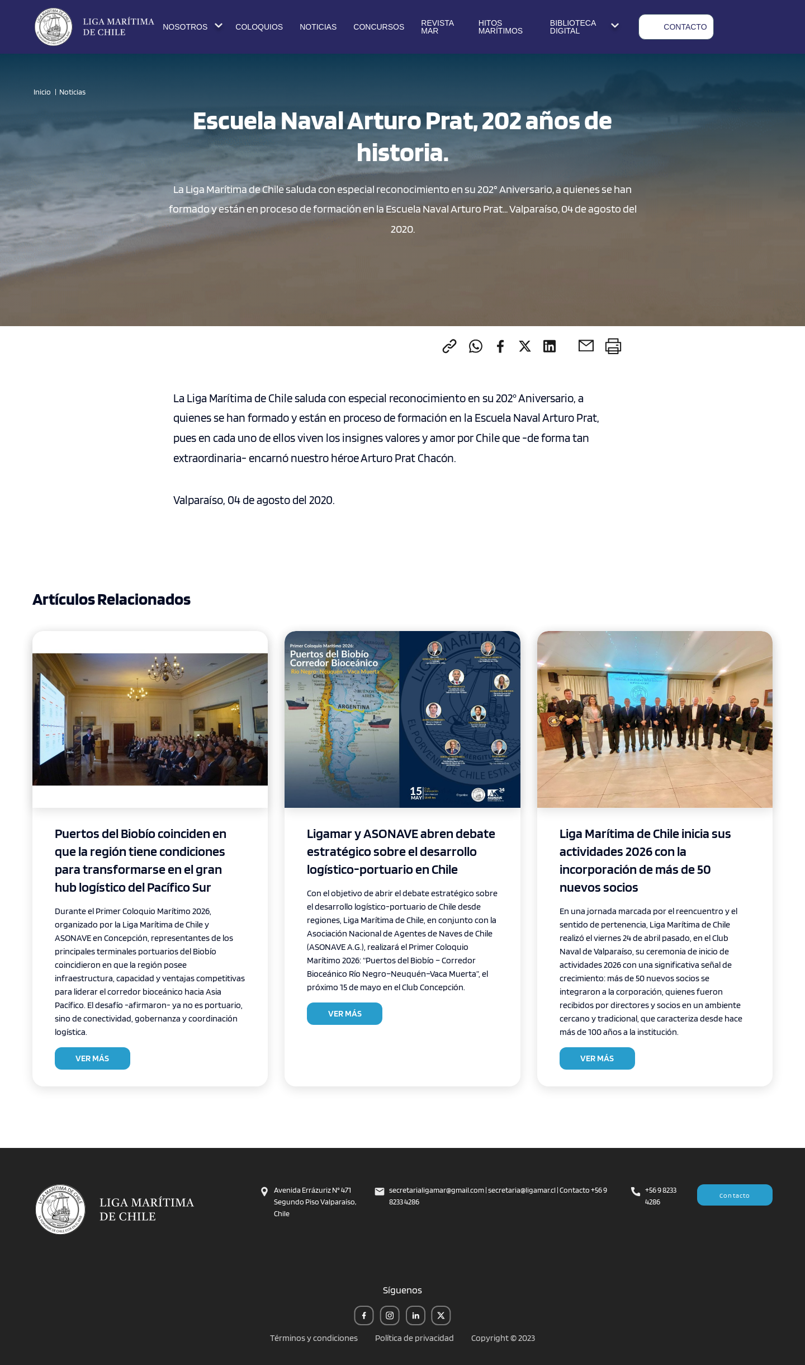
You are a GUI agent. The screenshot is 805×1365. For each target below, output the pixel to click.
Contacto (735, 1195)
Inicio (42, 92)
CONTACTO (676, 27)
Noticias (72, 92)
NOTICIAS (318, 26)
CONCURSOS (378, 26)
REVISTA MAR (437, 26)
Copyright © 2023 (503, 1338)
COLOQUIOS (259, 26)
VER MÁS (92, 1058)
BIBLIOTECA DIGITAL (586, 26)
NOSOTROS (194, 27)
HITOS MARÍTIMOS (501, 26)
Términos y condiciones (314, 1338)
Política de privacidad (414, 1338)
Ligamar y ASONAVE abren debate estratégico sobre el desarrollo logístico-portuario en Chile (401, 851)
